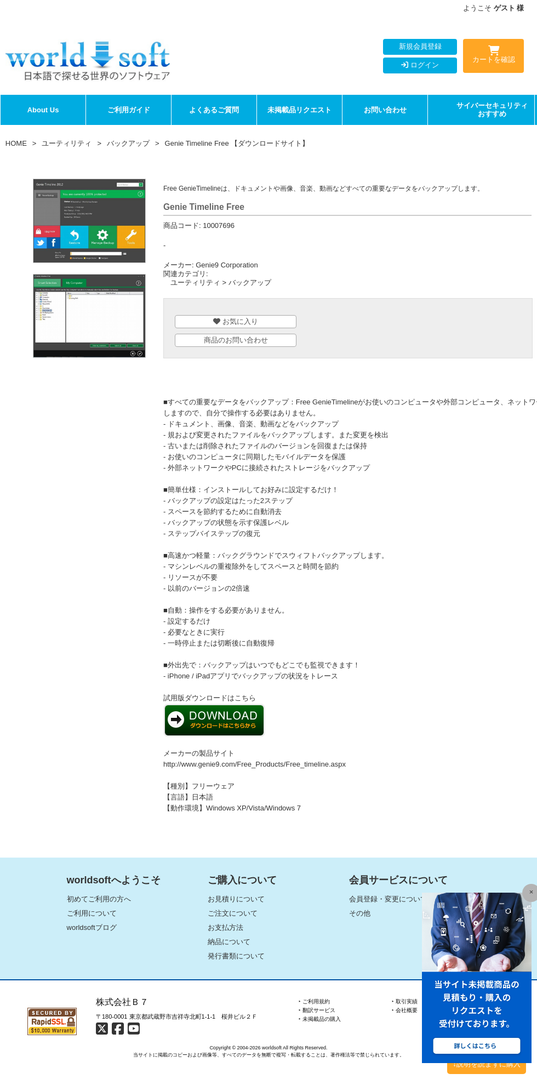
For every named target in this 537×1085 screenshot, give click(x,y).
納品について (229, 942)
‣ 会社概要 (405, 1010)
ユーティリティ (67, 143)
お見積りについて (236, 899)
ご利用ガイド (128, 110)
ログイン (420, 65)
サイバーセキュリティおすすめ (492, 109)
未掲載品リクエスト (299, 110)
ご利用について (92, 913)
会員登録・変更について (388, 899)
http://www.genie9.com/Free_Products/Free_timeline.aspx (254, 764)
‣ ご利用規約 (314, 1001)
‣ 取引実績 (405, 1001)
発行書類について (236, 956)
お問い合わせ (385, 110)
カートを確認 (493, 56)
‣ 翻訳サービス (317, 1010)
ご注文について (233, 913)
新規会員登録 (420, 46)
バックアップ (128, 143)
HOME (16, 143)
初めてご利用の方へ (99, 899)
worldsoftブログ (92, 927)
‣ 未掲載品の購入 (320, 1019)
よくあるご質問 (214, 110)
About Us (43, 110)
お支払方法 (225, 927)
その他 (359, 913)
